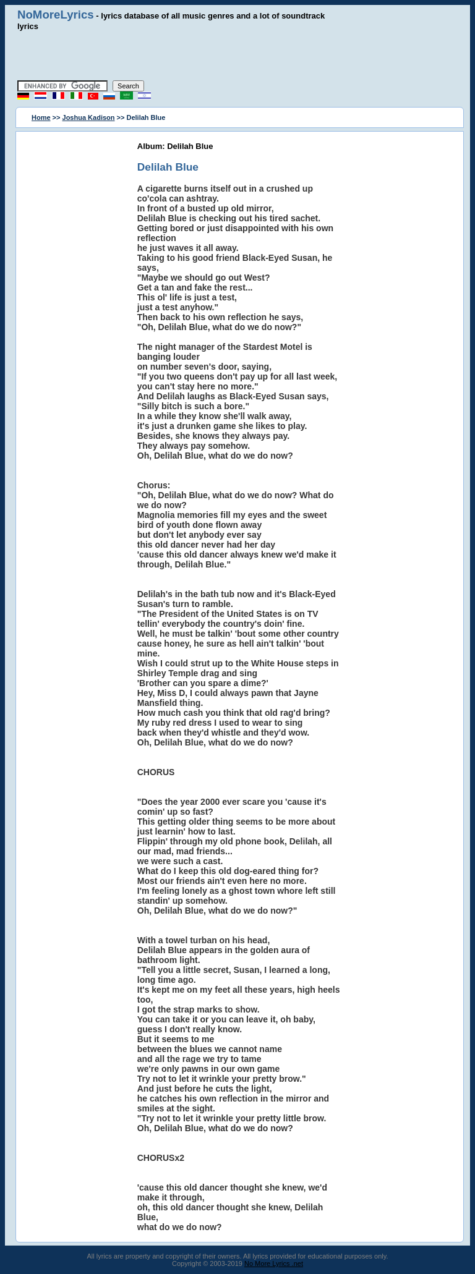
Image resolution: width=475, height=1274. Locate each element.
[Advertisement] (237, 55)
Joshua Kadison (88, 117)
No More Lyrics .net (273, 1263)
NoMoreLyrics (55, 14)
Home (41, 117)
